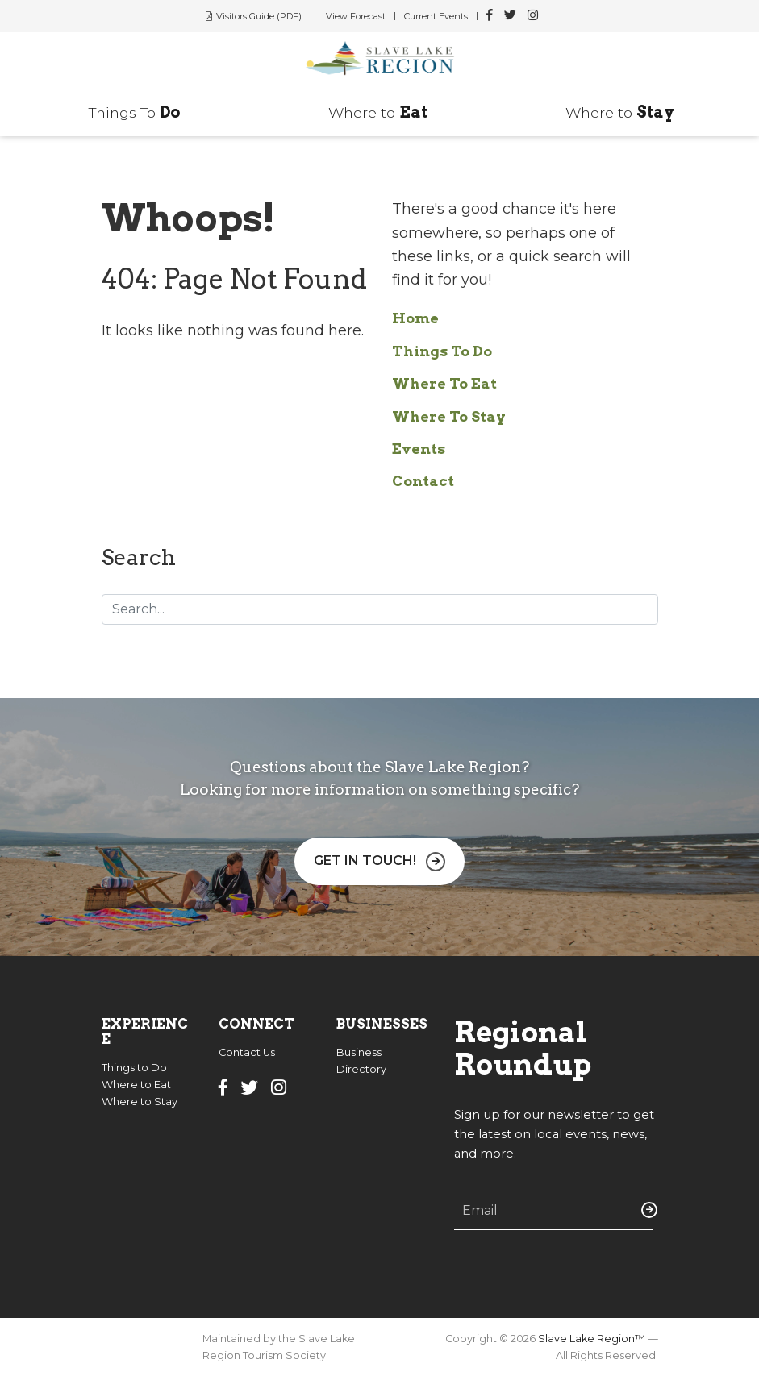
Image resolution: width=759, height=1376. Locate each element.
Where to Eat (136, 1085)
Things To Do (442, 351)
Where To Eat (444, 383)
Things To (135, 112)
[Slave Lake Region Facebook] (489, 16)
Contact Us (247, 1052)
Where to (377, 112)
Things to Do (134, 1068)
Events (418, 448)
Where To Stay (449, 416)
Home (415, 318)
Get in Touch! (365, 860)
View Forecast (356, 16)
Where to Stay (139, 1101)
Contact (423, 480)
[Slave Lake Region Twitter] (510, 16)
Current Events (436, 16)
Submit (646, 1210)
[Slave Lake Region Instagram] (533, 16)
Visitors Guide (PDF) (259, 16)
